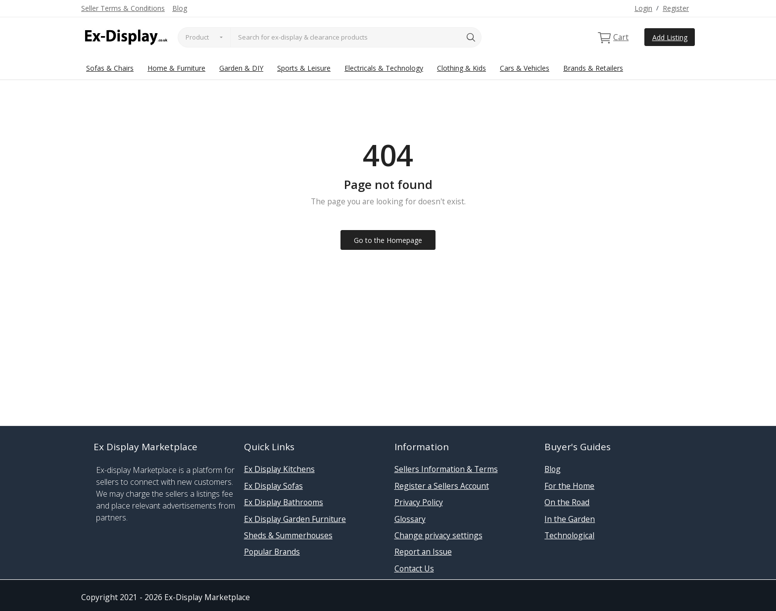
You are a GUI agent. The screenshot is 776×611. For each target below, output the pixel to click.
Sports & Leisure (304, 68)
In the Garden (569, 519)
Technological (569, 535)
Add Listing (669, 37)
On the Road (566, 502)
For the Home (569, 485)
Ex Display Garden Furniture (295, 519)
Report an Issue (423, 551)
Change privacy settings (438, 535)
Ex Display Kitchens (279, 469)
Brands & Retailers (593, 68)
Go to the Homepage (388, 240)
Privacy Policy (418, 502)
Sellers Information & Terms (446, 469)
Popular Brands (272, 551)
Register (676, 8)
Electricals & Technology (383, 68)
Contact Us (414, 568)
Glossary (410, 519)
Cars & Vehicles (524, 68)
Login (643, 8)
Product (197, 37)
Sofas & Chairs (110, 68)
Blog (179, 8)
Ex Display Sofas (273, 485)
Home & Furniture (176, 68)
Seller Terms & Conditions (123, 8)
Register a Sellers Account (441, 485)
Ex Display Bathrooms (283, 502)
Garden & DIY (241, 68)
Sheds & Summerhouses (288, 535)
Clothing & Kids (461, 68)
